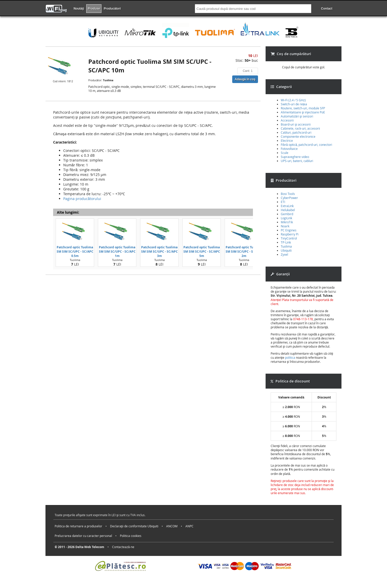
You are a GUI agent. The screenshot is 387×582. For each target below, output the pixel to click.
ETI (283, 202)
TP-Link (286, 242)
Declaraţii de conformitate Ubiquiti (134, 526)
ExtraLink (287, 206)
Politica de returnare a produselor (78, 526)
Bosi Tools (288, 194)
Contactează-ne (123, 547)
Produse (94, 8)
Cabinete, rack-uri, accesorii (300, 128)
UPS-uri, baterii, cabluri (297, 161)
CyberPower (289, 198)
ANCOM (172, 526)
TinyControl (289, 238)
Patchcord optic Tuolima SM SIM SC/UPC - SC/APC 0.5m (75, 251)
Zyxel (284, 254)
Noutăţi (79, 8)
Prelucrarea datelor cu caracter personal (83, 536)
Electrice (287, 140)
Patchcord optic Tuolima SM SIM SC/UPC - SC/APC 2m (244, 251)
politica (290, 357)
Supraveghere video (295, 157)
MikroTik (287, 222)
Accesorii (287, 120)
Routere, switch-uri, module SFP (303, 108)
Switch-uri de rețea (294, 104)
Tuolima (286, 246)
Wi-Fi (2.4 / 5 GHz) (293, 100)
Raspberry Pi (289, 234)
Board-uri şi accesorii (296, 124)
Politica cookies (130, 536)
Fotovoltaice (289, 149)
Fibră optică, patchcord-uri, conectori (306, 145)
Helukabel (288, 210)
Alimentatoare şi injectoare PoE (303, 112)
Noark (285, 226)
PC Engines (288, 230)
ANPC (189, 526)
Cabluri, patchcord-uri (296, 132)
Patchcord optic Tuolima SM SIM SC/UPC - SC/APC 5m (201, 251)
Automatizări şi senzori (297, 116)
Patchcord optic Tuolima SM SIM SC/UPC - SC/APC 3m (159, 251)
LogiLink (286, 218)
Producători (112, 8)
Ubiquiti (286, 250)
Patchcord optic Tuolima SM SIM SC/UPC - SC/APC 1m (117, 251)
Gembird (287, 214)
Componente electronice (298, 136)
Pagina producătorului (82, 198)
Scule (284, 153)
